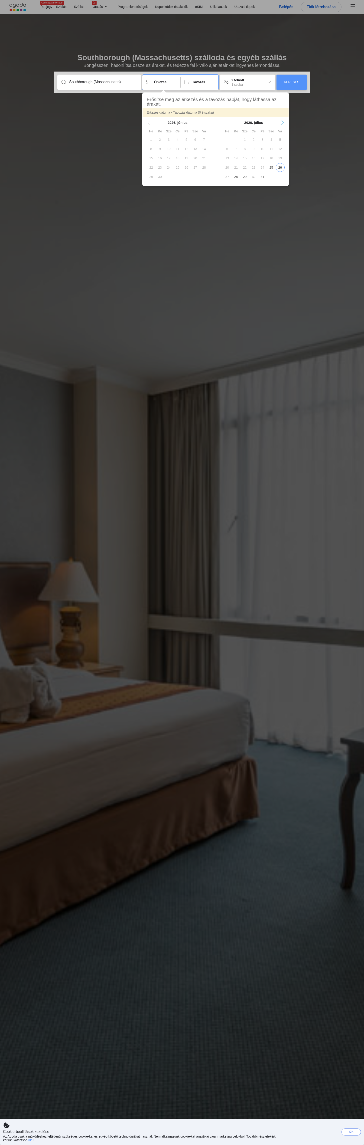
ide (30, 1140)
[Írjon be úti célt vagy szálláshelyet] (103, 82)
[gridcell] (151, 139)
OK (351, 1131)
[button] (149, 123)
